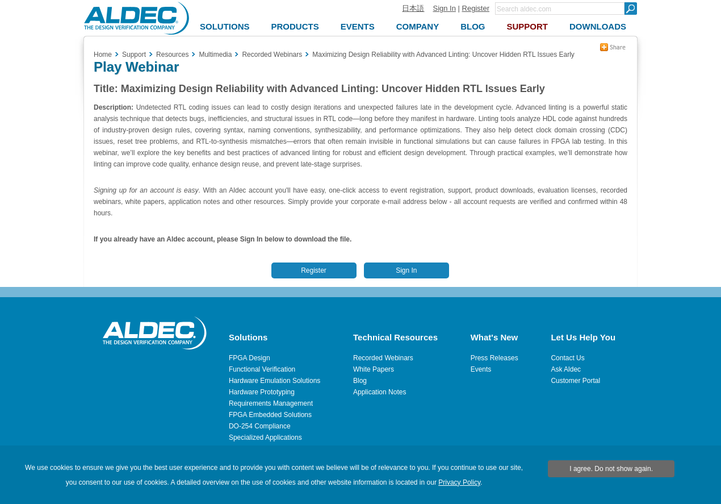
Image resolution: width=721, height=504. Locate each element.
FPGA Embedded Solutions (270, 415)
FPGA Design (249, 358)
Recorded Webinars (383, 358)
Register (475, 8)
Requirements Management (271, 403)
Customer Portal (575, 381)
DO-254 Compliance (260, 426)
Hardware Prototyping (262, 392)
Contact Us (567, 358)
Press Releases (494, 358)
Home (103, 55)
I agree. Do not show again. (611, 469)
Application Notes (379, 392)
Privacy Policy (459, 482)
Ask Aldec (566, 369)
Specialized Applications (265, 437)
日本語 (413, 8)
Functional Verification (262, 369)
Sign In (444, 8)
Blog (360, 381)
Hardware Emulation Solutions (274, 381)
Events (481, 369)
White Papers (373, 369)
